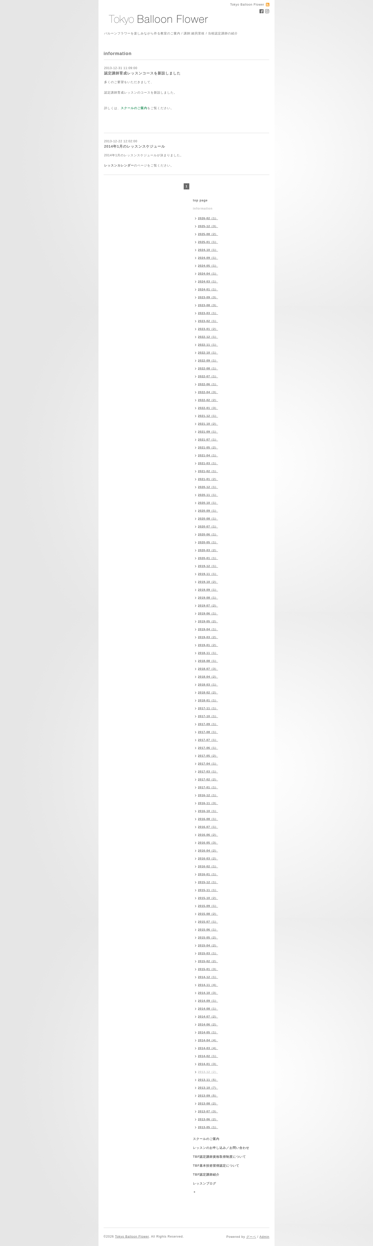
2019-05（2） (208, 621)
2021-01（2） (208, 479)
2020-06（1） (208, 534)
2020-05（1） (208, 542)
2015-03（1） (208, 953)
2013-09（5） (208, 1095)
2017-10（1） (208, 716)
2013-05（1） (208, 1127)
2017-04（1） (208, 763)
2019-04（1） (208, 629)
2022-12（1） (208, 336)
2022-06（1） (208, 384)
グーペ (251, 1237)
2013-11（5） (208, 1079)
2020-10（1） (208, 502)
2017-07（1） (208, 739)
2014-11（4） (208, 984)
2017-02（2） (208, 779)
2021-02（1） (208, 471)
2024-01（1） (208, 289)
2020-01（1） (208, 558)
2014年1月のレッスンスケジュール (134, 146)
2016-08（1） (208, 818)
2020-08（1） (208, 518)
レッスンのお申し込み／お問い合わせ (221, 1148)
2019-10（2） (208, 581)
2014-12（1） (208, 977)
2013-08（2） (208, 1103)
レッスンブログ (204, 1183)
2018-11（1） (208, 652)
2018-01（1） (208, 700)
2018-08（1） (208, 660)
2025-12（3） (208, 226)
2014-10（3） (208, 992)
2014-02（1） (208, 1056)
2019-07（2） (208, 605)
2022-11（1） (208, 344)
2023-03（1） (208, 313)
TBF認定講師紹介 (206, 1174)
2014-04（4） (208, 1040)
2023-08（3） (208, 305)
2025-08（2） (208, 234)
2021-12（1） (208, 415)
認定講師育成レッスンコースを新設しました (142, 73)
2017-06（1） (208, 747)
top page (200, 200)
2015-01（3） (208, 969)
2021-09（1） (208, 431)
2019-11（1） (208, 573)
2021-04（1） (208, 455)
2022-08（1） (208, 368)
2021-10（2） (208, 423)
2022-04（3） (208, 392)
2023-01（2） (208, 328)
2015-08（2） (208, 913)
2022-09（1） (208, 360)
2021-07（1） (208, 439)
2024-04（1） (208, 273)
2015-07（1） (208, 921)
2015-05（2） (208, 937)
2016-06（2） (208, 834)
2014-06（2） (208, 1024)
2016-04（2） (208, 850)
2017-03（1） (208, 771)
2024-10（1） (208, 249)
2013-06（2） (208, 1119)
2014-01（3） (208, 1063)
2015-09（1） (208, 905)
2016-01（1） (208, 874)
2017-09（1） (208, 724)
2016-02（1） (208, 866)
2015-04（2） (208, 945)
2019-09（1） (208, 589)
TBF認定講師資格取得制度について (219, 1157)
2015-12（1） (208, 882)
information (203, 208)
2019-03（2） (208, 637)
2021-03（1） (208, 463)
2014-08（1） (208, 1008)
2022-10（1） (208, 352)
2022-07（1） (208, 376)
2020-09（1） (208, 510)
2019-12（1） (208, 566)
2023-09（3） (208, 297)
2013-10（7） (208, 1087)
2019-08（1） (208, 597)
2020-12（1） (208, 487)
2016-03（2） (208, 858)
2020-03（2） (208, 550)
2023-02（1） (208, 321)
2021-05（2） (208, 447)
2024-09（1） (208, 257)
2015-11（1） (208, 890)
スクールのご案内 (206, 1139)
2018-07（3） (208, 668)
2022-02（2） (208, 400)
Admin (264, 1237)
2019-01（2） (208, 645)
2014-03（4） (208, 1048)
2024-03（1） (208, 281)
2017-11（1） (208, 708)
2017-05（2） (208, 755)
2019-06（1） (208, 613)
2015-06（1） (208, 929)
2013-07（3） (208, 1111)
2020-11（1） (208, 494)
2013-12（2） (208, 1071)
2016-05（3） (208, 842)
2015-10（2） (208, 898)
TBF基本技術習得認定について (216, 1165)
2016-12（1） (208, 795)
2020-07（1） (208, 526)
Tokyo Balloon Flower (132, 1236)
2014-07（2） (208, 1016)
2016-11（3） (208, 803)
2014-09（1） (208, 1000)
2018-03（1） (208, 684)
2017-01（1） (208, 787)
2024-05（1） (208, 265)
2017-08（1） (208, 732)
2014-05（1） (208, 1032)
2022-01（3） (208, 407)
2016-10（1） (208, 811)
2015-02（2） (208, 961)
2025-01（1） (208, 241)
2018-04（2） (208, 676)
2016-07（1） (208, 826)
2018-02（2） (208, 692)
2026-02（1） (208, 218)
